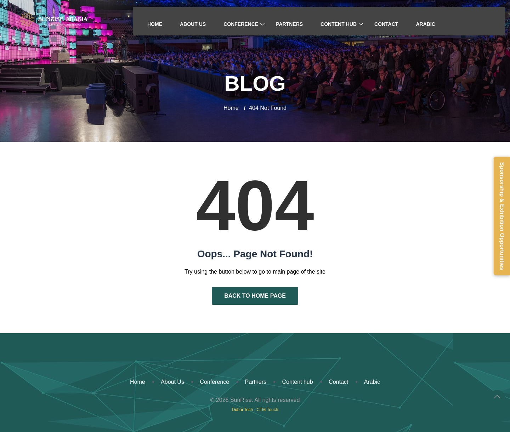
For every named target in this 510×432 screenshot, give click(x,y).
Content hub (339, 24)
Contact (386, 24)
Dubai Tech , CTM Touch (255, 409)
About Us (193, 24)
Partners (289, 24)
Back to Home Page (255, 296)
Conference (240, 24)
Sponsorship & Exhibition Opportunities (502, 216)
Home (154, 24)
